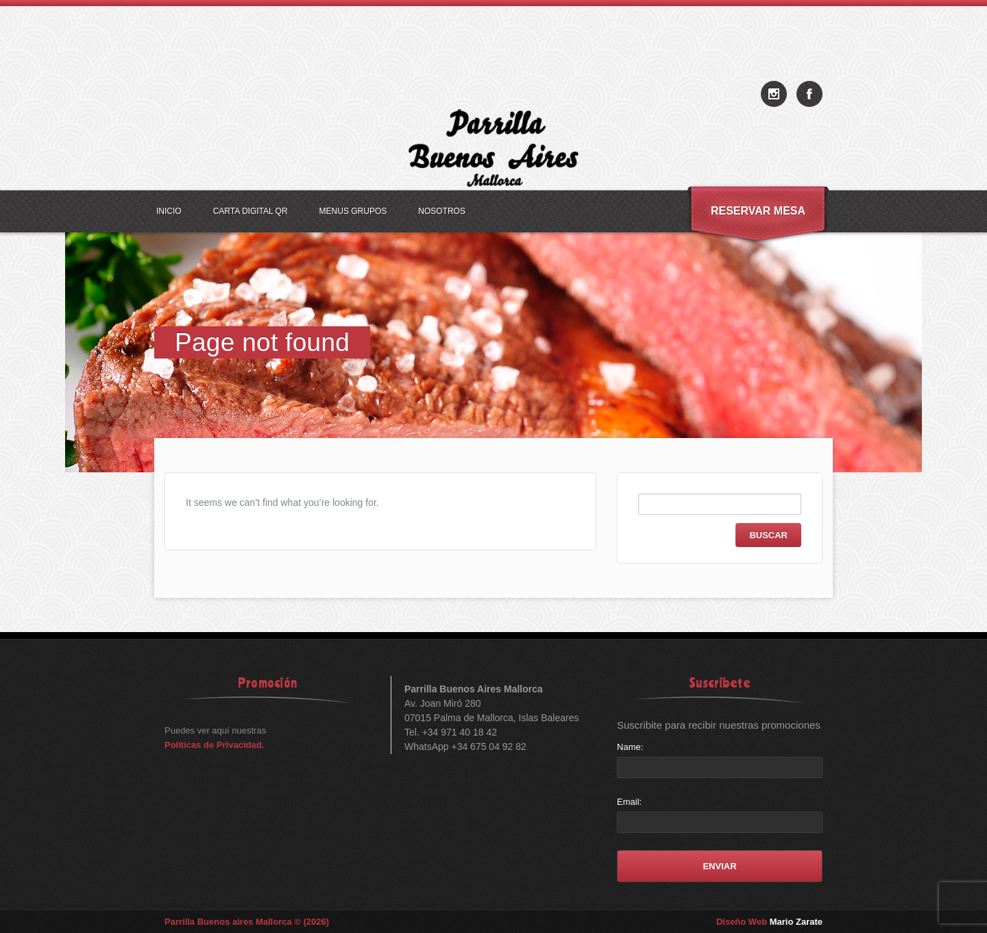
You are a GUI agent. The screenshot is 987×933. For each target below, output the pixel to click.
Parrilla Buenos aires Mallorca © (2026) (246, 922)
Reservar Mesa (758, 211)
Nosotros (441, 211)
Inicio (169, 211)
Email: (629, 802)
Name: (630, 747)
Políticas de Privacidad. (214, 745)
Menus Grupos (353, 211)
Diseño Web (769, 922)
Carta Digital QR (250, 211)
